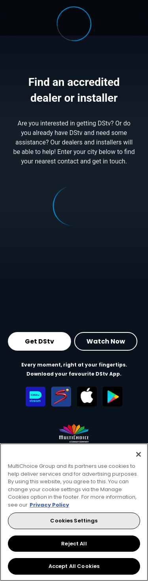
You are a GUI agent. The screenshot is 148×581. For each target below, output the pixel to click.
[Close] (138, 454)
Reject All (73, 543)
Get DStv (39, 341)
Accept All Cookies (74, 566)
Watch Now (105, 341)
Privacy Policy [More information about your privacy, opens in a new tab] (49, 505)
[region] (74, 512)
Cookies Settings (73, 520)
